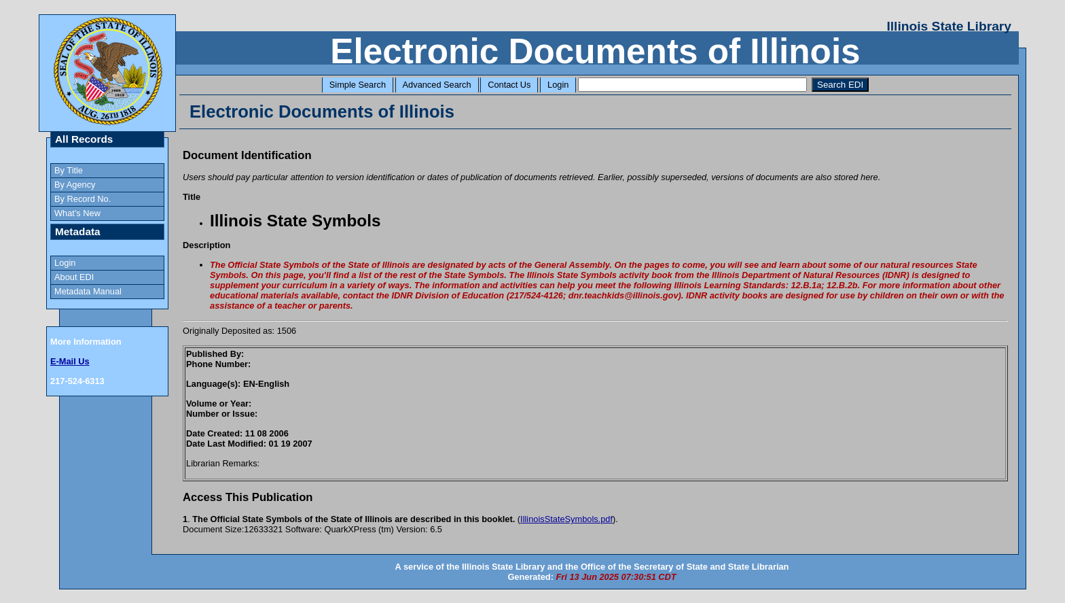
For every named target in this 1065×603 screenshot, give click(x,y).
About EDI (74, 277)
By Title (68, 170)
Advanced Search (437, 85)
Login (557, 85)
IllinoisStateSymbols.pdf (566, 519)
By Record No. (82, 199)
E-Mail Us (70, 361)
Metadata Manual (88, 291)
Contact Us (509, 85)
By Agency (74, 184)
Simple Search (357, 85)
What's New (77, 213)
